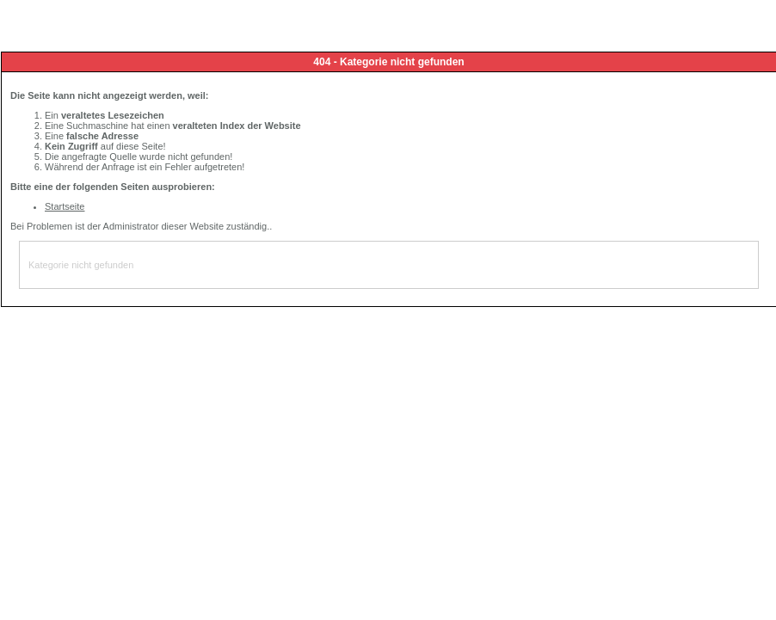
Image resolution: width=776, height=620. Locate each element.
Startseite (64, 206)
